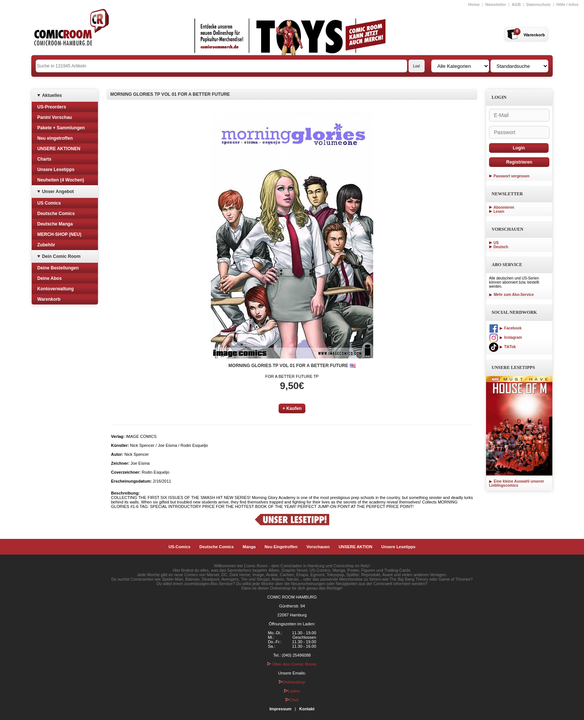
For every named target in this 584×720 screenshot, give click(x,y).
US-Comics (180, 546)
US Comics (49, 203)
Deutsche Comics (56, 213)
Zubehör (46, 244)
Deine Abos (49, 278)
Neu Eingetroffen (281, 546)
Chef (292, 700)
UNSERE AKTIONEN (58, 148)
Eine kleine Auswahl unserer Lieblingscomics (516, 483)
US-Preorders (51, 107)
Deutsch (500, 247)
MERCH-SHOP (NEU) (59, 234)
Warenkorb (48, 299)
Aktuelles (52, 95)
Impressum (281, 709)
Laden (292, 691)
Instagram (505, 337)
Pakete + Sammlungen (61, 127)
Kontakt (306, 709)
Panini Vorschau (54, 117)
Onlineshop (292, 682)
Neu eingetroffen (55, 138)
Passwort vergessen (511, 176)
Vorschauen (318, 546)
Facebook (505, 328)
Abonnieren (503, 207)
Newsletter (495, 4)
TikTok (502, 347)
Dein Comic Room (61, 256)
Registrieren (519, 162)
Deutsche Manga (55, 224)
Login (519, 148)
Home (474, 4)
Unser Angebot (58, 191)
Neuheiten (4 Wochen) (60, 180)
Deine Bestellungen (58, 268)
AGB (516, 4)
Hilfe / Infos (567, 4)
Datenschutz (538, 4)
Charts (44, 159)
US (496, 243)
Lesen (498, 211)
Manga (249, 546)
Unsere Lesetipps (55, 169)
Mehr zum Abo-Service (511, 295)
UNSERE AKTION (355, 546)
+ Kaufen (291, 408)
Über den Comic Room (292, 664)
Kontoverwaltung (55, 288)
